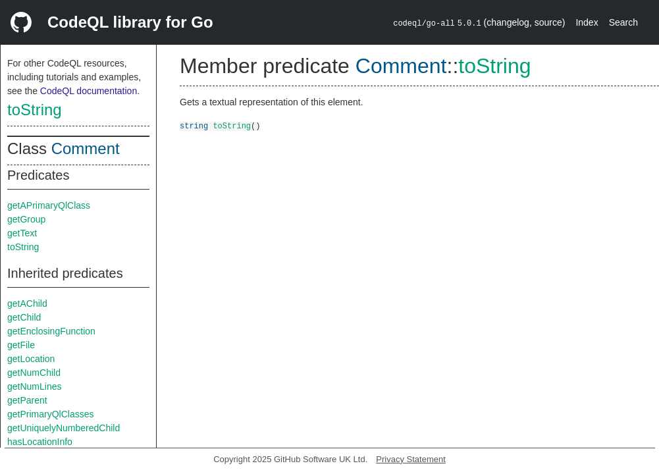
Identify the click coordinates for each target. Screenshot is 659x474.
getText (22, 233)
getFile (21, 345)
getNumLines (34, 386)
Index (586, 22)
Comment (85, 148)
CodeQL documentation (88, 91)
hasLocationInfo (39, 441)
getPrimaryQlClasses (50, 414)
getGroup (26, 219)
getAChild (27, 303)
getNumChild (34, 372)
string (194, 125)
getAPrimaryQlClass (48, 205)
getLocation (31, 359)
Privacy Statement (411, 459)
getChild (24, 317)
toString (34, 109)
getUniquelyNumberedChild (63, 428)
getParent (27, 400)
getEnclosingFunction (51, 331)
